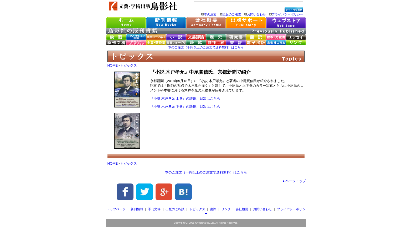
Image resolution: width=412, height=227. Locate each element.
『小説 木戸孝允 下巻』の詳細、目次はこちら (185, 107)
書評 (213, 209)
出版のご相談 (231, 14)
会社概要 (242, 209)
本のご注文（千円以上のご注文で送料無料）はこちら (206, 47)
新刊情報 (137, 209)
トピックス (128, 65)
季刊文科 (154, 209)
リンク (226, 209)
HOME (112, 65)
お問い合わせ (256, 14)
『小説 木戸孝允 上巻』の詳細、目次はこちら (185, 98)
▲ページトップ (294, 181)
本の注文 (210, 14)
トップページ (116, 209)
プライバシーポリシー (287, 14)
